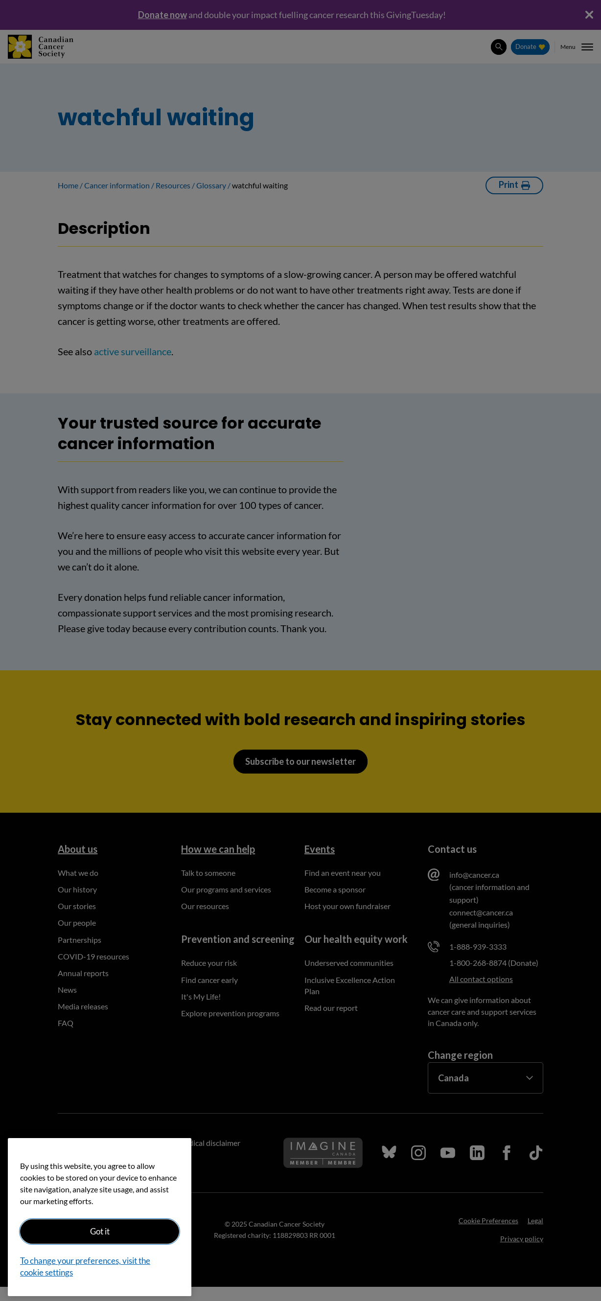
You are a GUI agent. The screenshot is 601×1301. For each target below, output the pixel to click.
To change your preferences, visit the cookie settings (85, 1266)
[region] (99, 1217)
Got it (100, 1231)
